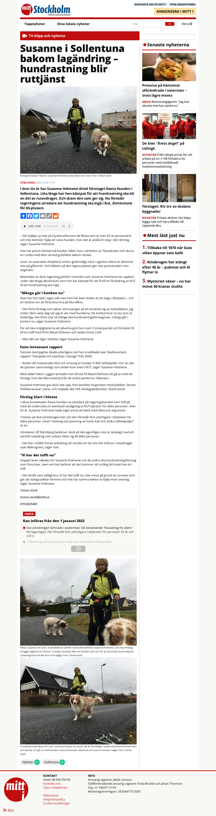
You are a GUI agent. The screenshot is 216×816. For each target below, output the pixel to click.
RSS (8, 810)
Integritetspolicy (54, 799)
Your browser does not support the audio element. (47, 226)
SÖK (170, 24)
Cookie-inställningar (56, 803)
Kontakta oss (52, 784)
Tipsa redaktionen (55, 788)
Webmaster (51, 795)
